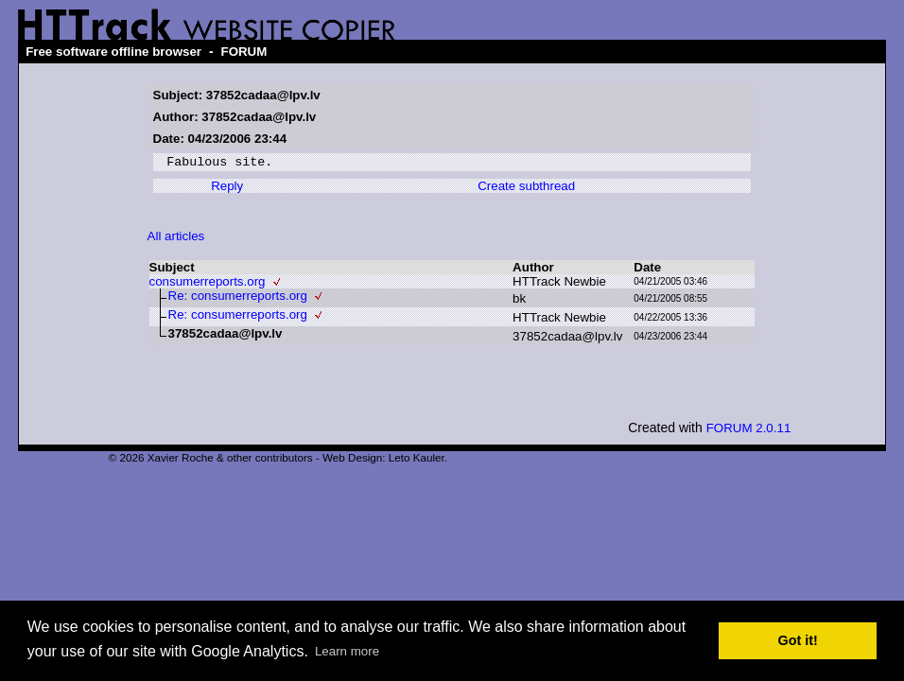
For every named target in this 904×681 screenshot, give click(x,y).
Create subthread (526, 189)
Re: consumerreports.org (237, 298)
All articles (176, 239)
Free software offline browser (113, 51)
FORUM (243, 51)
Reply (227, 189)
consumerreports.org (207, 284)
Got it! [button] (798, 640)
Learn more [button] (347, 651)
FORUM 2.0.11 (748, 431)
